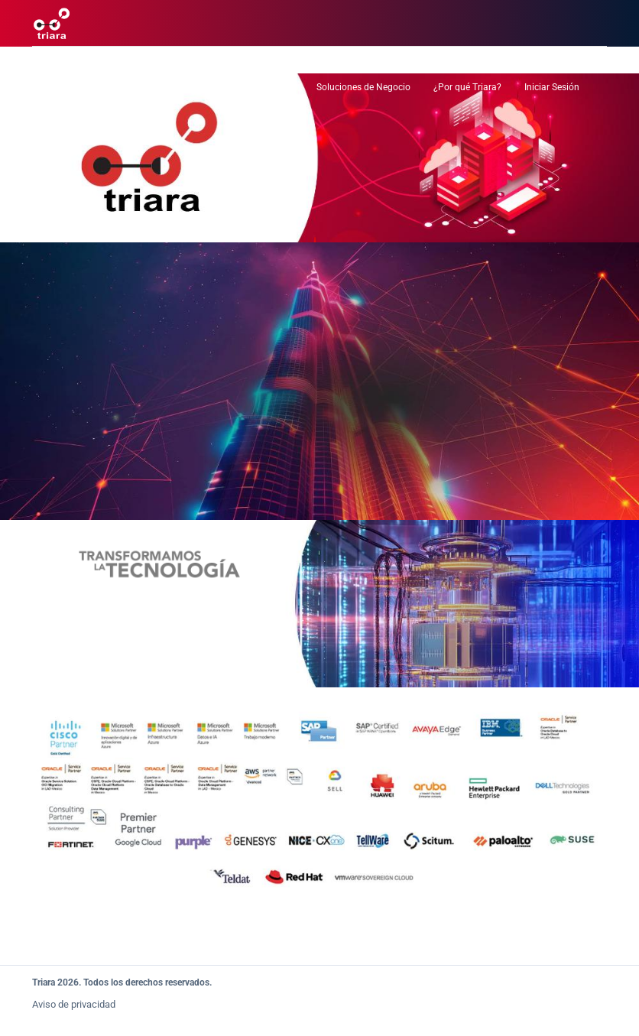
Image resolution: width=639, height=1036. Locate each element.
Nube (149, 87)
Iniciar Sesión (551, 87)
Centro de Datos (82, 87)
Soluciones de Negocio (363, 87)
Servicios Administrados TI (238, 87)
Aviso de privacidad (73, 1004)
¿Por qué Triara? (467, 87)
